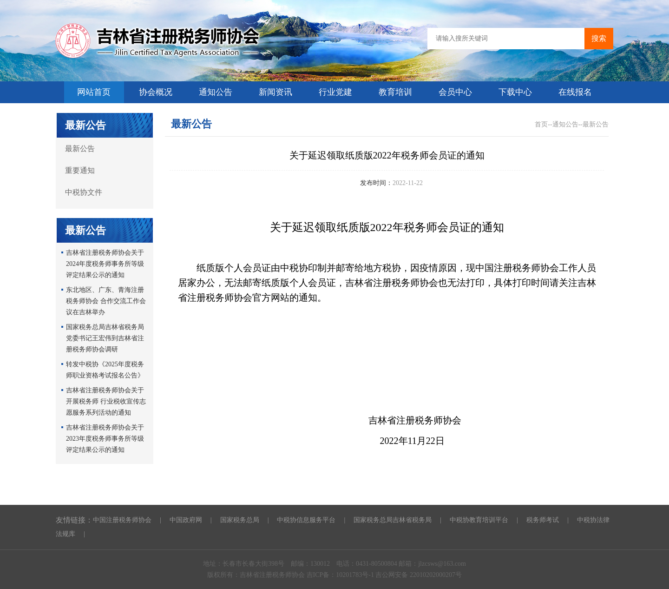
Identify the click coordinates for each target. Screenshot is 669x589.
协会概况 (155, 92)
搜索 (598, 38)
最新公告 (80, 148)
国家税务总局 (239, 519)
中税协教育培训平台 (479, 519)
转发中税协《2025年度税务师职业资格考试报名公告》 (105, 370)
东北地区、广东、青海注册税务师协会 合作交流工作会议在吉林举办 (106, 301)
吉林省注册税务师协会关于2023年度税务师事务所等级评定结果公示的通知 (105, 438)
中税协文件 (83, 192)
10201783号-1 (355, 574)
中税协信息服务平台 (306, 519)
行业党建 (335, 92)
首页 (541, 124)
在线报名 (575, 92)
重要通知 (80, 170)
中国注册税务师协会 (122, 519)
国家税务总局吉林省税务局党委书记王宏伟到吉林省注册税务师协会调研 (105, 338)
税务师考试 (542, 519)
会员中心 (455, 92)
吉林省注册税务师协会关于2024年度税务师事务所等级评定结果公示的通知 (105, 263)
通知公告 (215, 92)
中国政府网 (186, 519)
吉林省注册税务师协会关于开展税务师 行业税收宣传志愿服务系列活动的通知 (106, 401)
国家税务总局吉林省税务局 (393, 519)
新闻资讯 (275, 92)
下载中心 (515, 92)
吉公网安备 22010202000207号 (418, 574)
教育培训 (395, 92)
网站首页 (94, 92)
